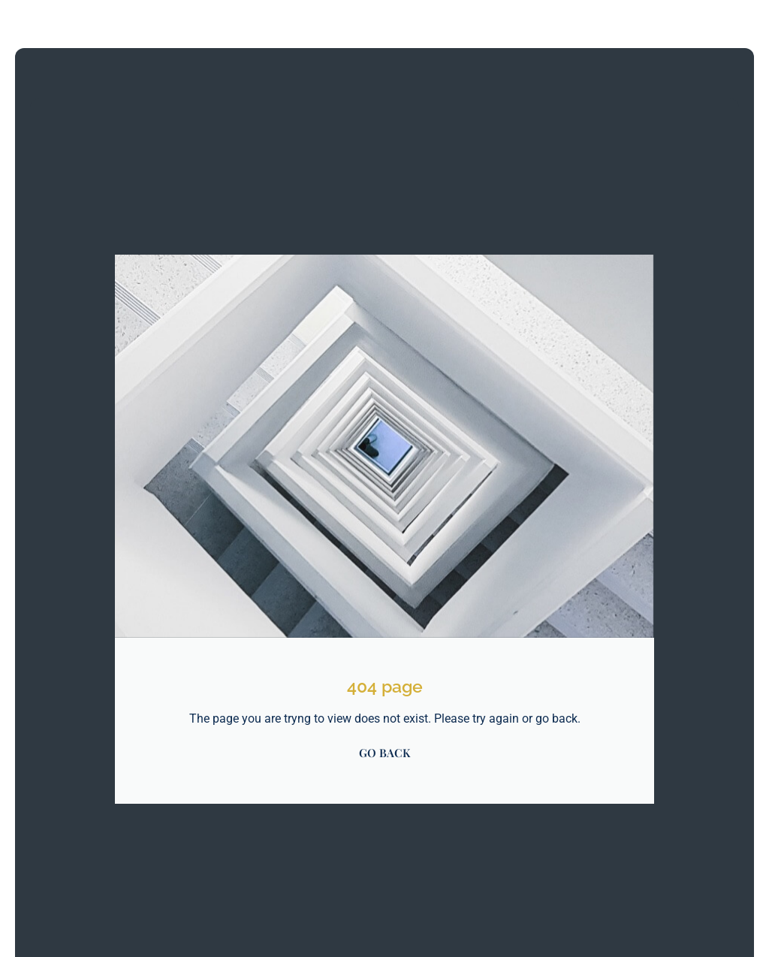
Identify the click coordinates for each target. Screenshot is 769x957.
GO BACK (384, 752)
